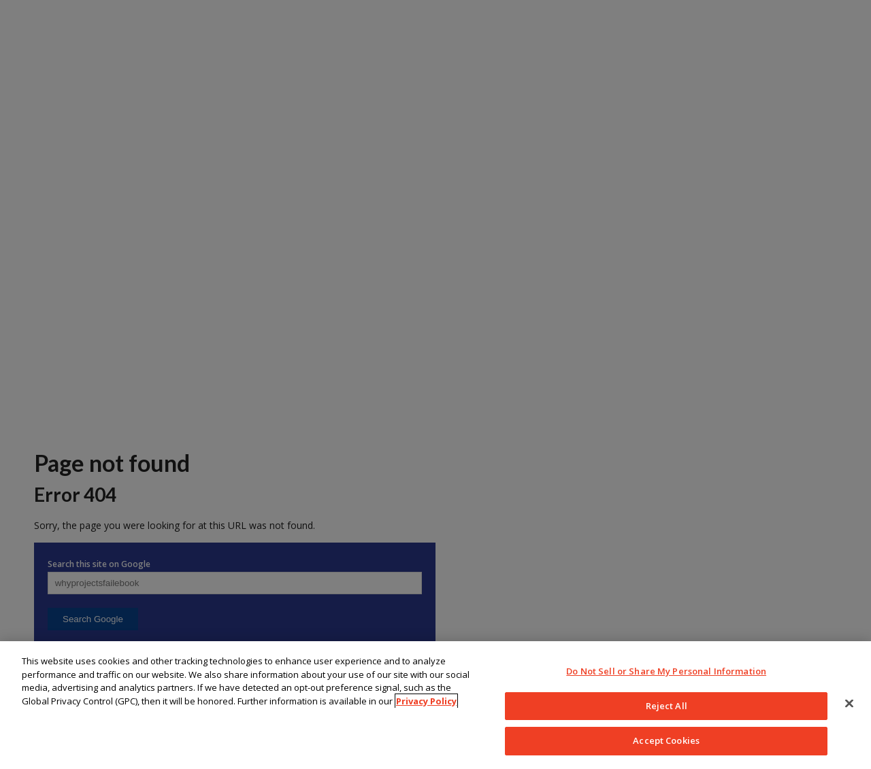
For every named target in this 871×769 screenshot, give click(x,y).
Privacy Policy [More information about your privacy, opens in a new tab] (426, 701)
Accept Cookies (666, 740)
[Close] (849, 704)
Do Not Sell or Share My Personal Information (666, 671)
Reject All (666, 706)
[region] (435, 705)
